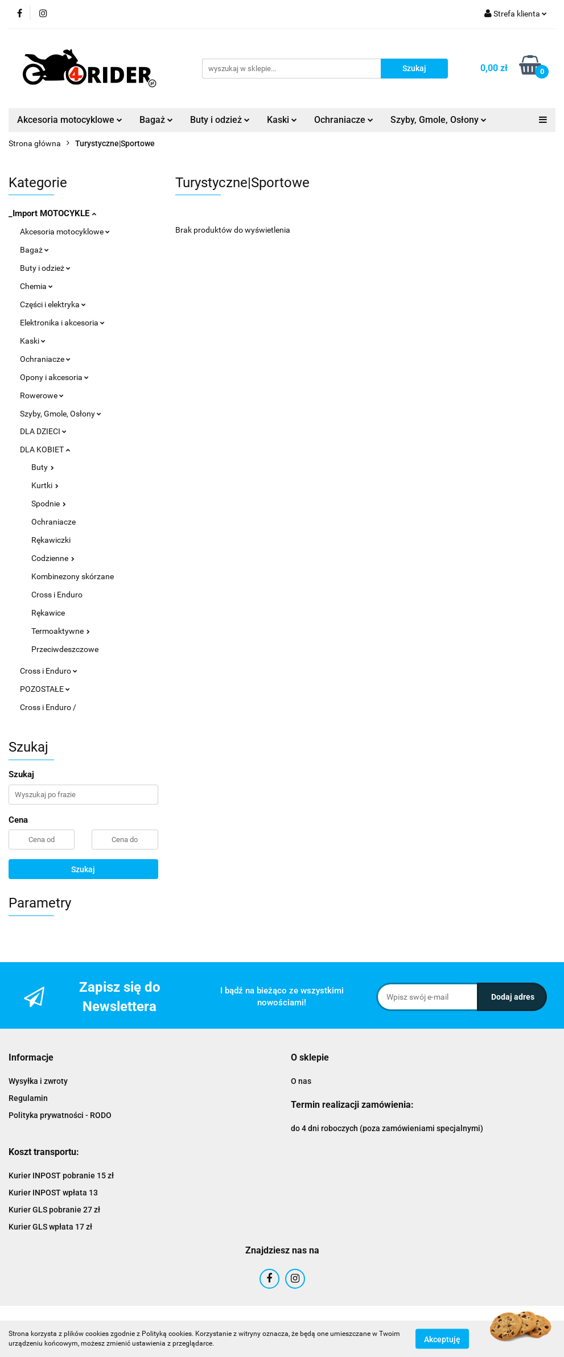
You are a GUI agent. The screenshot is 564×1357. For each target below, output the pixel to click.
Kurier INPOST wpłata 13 (53, 1192)
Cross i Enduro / (48, 707)
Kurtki (45, 485)
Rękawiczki (51, 540)
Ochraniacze (343, 119)
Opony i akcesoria (54, 377)
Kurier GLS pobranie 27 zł (54, 1209)
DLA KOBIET (45, 449)
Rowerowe (42, 395)
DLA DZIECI (43, 431)
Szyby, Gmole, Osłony (438, 119)
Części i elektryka (53, 304)
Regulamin (28, 1098)
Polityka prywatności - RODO (60, 1115)
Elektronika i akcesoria (62, 322)
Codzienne (53, 558)
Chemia (36, 286)
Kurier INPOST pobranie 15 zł (61, 1175)
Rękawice (48, 612)
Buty (42, 467)
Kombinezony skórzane (72, 576)
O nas (301, 1081)
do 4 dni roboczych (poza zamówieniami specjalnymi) (387, 1128)
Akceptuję (442, 1338)
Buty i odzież (220, 119)
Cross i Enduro (57, 594)
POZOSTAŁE (45, 689)
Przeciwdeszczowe (64, 649)
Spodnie (48, 503)
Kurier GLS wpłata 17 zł (50, 1226)
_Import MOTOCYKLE (52, 213)
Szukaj (83, 869)
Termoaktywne (60, 631)
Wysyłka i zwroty (38, 1081)
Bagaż (156, 119)
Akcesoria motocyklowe (69, 119)
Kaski (282, 119)
